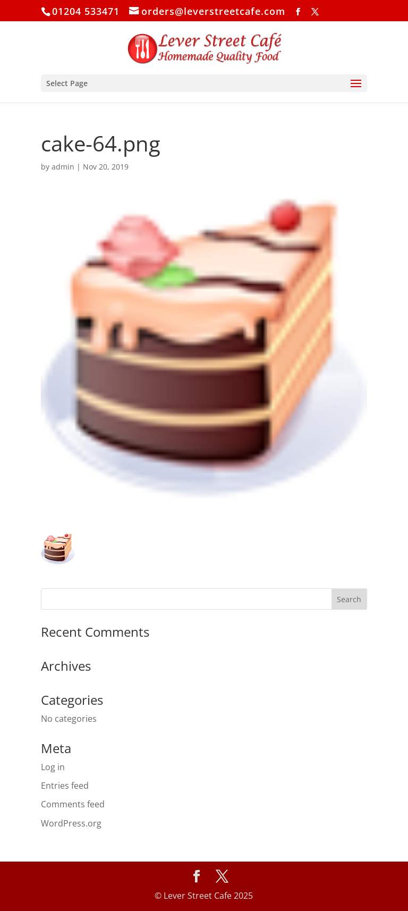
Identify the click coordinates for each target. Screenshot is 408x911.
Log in (53, 767)
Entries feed (65, 785)
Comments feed (73, 804)
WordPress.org (71, 823)
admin (63, 167)
